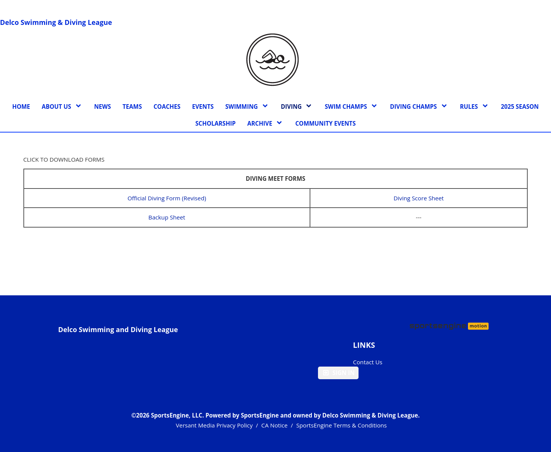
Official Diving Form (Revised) (166, 198)
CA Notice (274, 425)
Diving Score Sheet (418, 198)
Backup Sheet (166, 217)
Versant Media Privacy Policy (214, 425)
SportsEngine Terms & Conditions (341, 425)
